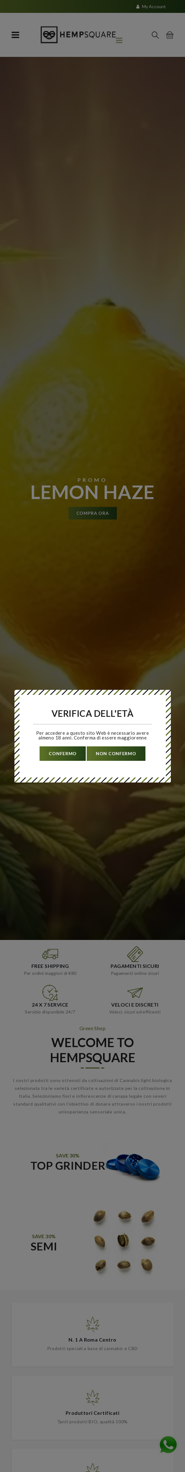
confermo (63, 753)
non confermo (116, 753)
